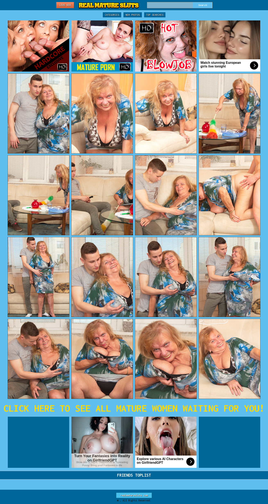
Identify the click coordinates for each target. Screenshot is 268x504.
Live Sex (65, 5)
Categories (112, 14)
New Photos (133, 14)
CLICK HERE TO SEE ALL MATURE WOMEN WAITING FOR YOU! (134, 408)
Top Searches (154, 14)
